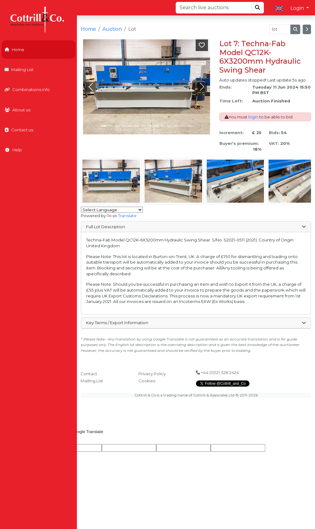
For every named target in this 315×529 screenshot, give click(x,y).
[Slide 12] (182, 125)
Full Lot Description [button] (195, 226)
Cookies (146, 380)
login (253, 116)
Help (13, 149)
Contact (89, 373)
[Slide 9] (163, 125)
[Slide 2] (117, 125)
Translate (122, 215)
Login (297, 8)
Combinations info (27, 89)
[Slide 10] (169, 125)
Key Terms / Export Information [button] (195, 322)
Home (14, 49)
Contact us (19, 129)
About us (17, 109)
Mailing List (19, 69)
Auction (112, 29)
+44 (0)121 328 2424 (217, 372)
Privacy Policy (152, 373)
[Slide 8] (156, 125)
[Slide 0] (104, 125)
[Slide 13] (189, 125)
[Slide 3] (123, 125)
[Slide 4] (130, 125)
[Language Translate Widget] (112, 210)
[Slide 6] (143, 125)
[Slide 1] (110, 125)
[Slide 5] (136, 125)
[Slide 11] (175, 125)
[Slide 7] (149, 125)
